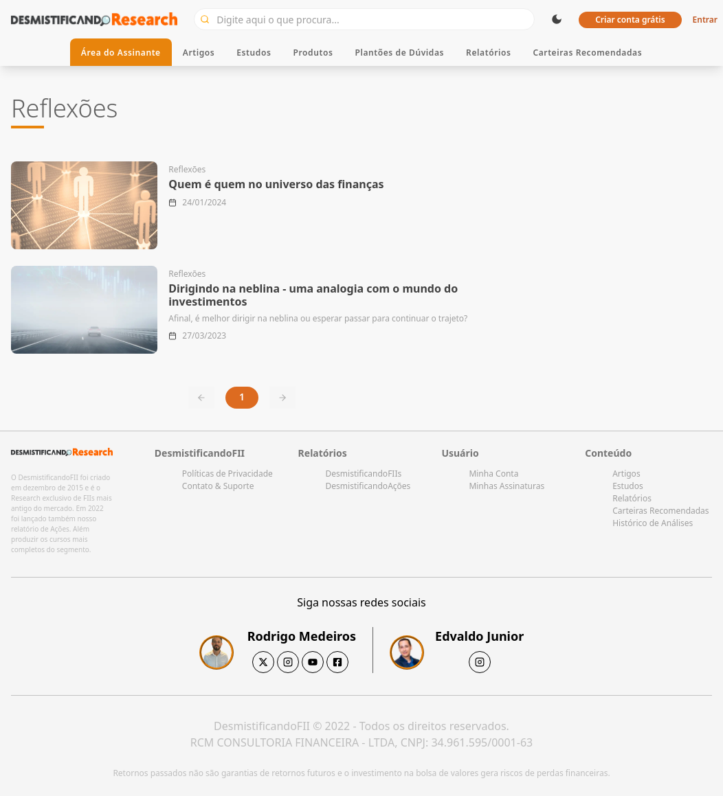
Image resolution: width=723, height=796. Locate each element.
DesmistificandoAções (368, 486)
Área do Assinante (121, 52)
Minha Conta (493, 473)
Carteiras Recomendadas (587, 52)
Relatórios (488, 52)
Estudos (253, 52)
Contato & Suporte (218, 486)
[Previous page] (201, 398)
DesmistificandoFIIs (364, 473)
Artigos (199, 52)
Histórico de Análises (652, 523)
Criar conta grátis (630, 19)
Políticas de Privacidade (227, 473)
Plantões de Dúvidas (399, 52)
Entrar (705, 19)
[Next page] (282, 398)
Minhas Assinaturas (506, 486)
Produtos (313, 52)
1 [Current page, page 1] (242, 396)
